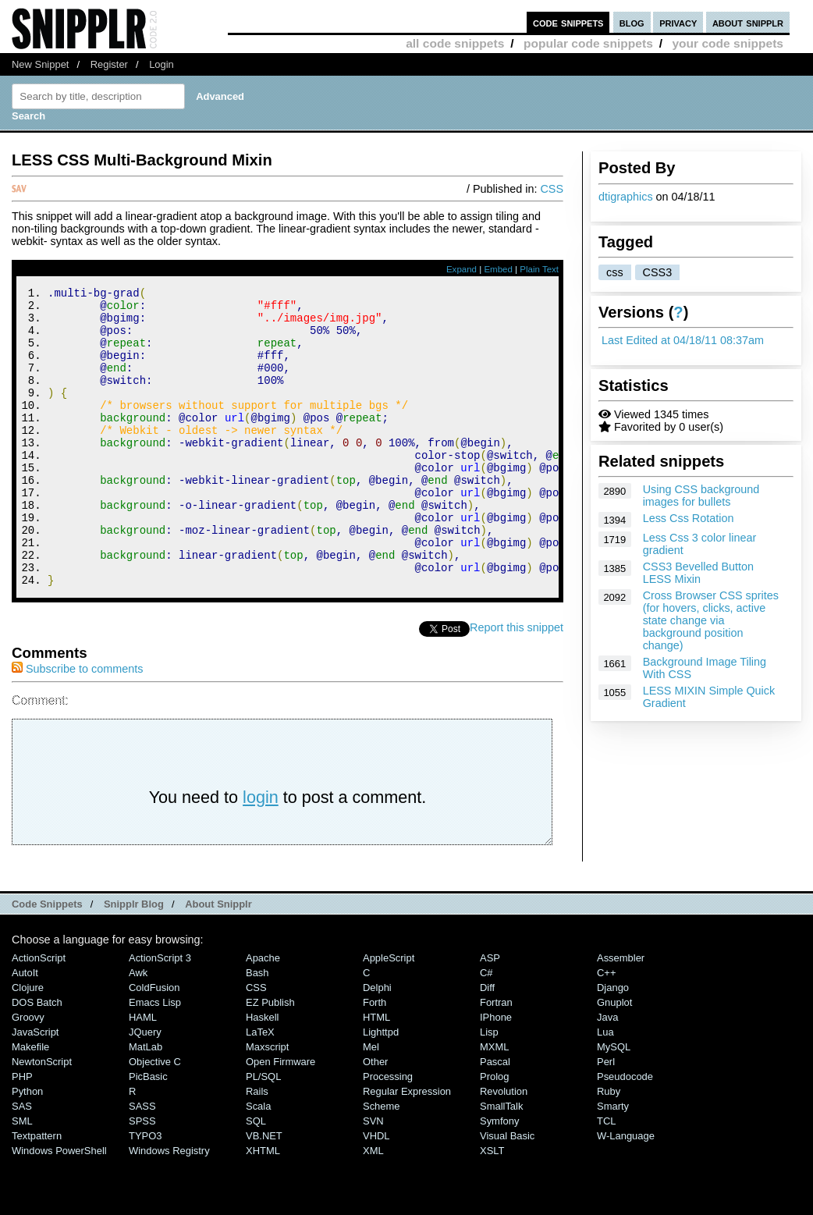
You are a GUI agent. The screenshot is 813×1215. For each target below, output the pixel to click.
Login (161, 64)
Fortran (496, 1058)
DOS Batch (37, 1058)
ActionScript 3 (160, 1014)
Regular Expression (407, 1147)
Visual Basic (507, 1192)
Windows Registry (169, 1207)
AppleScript (388, 1014)
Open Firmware (280, 1118)
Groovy (28, 1073)
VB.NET (264, 1192)
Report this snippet (516, 683)
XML (373, 1207)
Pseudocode (625, 1133)
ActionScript (39, 1014)
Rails (257, 1147)
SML (22, 1177)
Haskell (262, 1073)
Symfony (499, 1177)
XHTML (263, 1207)
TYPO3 (145, 1192)
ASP (490, 1014)
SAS (22, 1162)
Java (607, 1073)
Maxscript (267, 1103)
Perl (606, 1118)
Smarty (613, 1162)
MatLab (145, 1103)
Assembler (620, 1014)
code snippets (568, 22)
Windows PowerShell (59, 1207)
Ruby (608, 1147)
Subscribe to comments (77, 725)
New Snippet (40, 64)
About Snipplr (218, 960)
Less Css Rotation (688, 518)
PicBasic (148, 1133)
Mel (371, 1103)
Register (109, 64)
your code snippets (727, 43)
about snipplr (747, 22)
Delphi (377, 1044)
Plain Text (539, 269)
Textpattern (37, 1192)
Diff (487, 1044)
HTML (376, 1073)
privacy (678, 22)
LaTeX (260, 1088)
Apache (263, 1014)
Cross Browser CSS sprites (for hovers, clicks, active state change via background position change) (711, 620)
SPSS (142, 1177)
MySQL (613, 1103)
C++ (606, 1029)
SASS (142, 1162)
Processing (388, 1133)
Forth (374, 1058)
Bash (257, 1029)
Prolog (494, 1133)
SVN (373, 1177)
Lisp (489, 1088)
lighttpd (381, 1088)
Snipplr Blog (134, 960)
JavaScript (35, 1088)
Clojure (28, 1044)
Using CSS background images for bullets (701, 495)
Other (375, 1118)
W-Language (626, 1192)
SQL (256, 1177)
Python (27, 1147)
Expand (461, 269)
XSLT (492, 1207)
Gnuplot (614, 1058)
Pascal (495, 1118)
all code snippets (455, 43)
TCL (606, 1177)
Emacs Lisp (155, 1058)
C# (486, 1029)
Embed (498, 269)
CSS (551, 189)
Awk (138, 1029)
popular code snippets (588, 43)
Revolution (503, 1147)
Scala (258, 1162)
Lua (605, 1088)
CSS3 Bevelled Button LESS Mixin (698, 572)
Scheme (381, 1162)
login (261, 853)
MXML (494, 1103)
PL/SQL (263, 1133)
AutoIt (25, 1029)
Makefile (30, 1103)
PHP (22, 1133)
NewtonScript (42, 1118)
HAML (143, 1073)
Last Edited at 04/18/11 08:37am (683, 340)
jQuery (145, 1088)
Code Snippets (47, 960)
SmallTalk (501, 1162)
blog (632, 22)
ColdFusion (154, 1044)
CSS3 (658, 272)
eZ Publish (270, 1058)
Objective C (155, 1118)
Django (613, 1044)
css (614, 272)
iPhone (496, 1073)
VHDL (376, 1192)
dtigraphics (625, 196)
